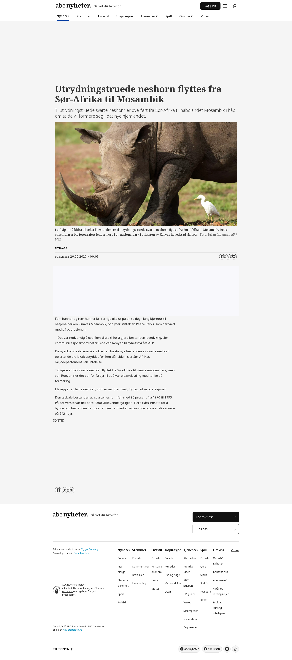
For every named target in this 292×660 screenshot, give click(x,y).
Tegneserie (190, 627)
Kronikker (138, 575)
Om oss (184, 16)
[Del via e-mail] (234, 256)
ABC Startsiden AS (72, 629)
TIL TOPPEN (61, 649)
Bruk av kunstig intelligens (219, 608)
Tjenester (147, 16)
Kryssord (205, 591)
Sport (121, 594)
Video (205, 16)
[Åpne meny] (225, 6)
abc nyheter (191, 649)
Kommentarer (140, 566)
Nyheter (63, 16)
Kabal (203, 600)
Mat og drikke (173, 583)
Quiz (203, 566)
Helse (154, 580)
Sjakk (203, 575)
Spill (169, 16)
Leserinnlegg (139, 583)
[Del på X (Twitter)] (228, 256)
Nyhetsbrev (190, 619)
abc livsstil (214, 649)
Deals (168, 591)
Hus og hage (172, 575)
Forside (122, 558)
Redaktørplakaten (77, 588)
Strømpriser (190, 611)
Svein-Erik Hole (81, 553)
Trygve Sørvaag (89, 549)
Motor (155, 588)
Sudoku (204, 583)
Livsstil (103, 16)
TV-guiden (189, 594)
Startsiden (189, 558)
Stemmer (84, 16)
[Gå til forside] (88, 5)
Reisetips (170, 566)
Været (187, 602)
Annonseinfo (220, 580)
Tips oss (201, 529)
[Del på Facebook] (222, 256)
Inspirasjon (124, 16)
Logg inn (210, 6)
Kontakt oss (204, 517)
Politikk (122, 602)
